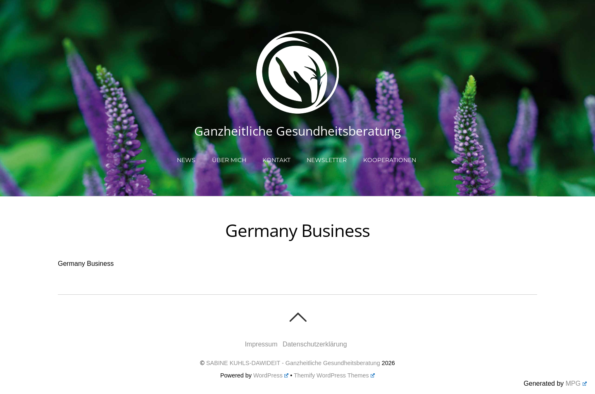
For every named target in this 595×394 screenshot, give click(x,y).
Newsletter (327, 160)
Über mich (229, 160)
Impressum (261, 344)
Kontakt (276, 160)
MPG (576, 383)
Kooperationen (389, 160)
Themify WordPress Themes (334, 375)
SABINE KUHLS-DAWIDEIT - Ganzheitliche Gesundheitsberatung (293, 363)
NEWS (186, 160)
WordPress (270, 375)
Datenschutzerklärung (315, 344)
